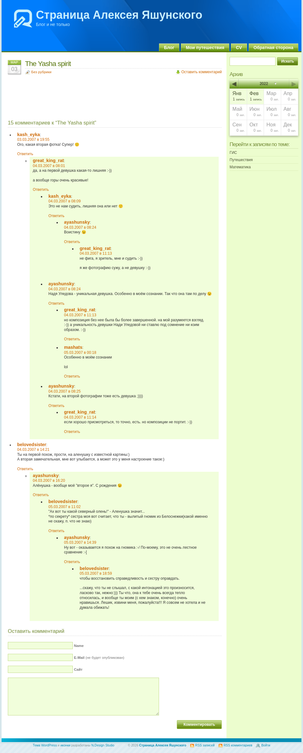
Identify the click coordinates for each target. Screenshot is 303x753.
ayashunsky (77, 222)
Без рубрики (41, 72)
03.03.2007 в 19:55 (33, 139)
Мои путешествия (205, 47)
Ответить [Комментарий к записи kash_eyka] (25, 154)
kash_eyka (28, 134)
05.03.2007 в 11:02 (64, 507)
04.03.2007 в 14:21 (33, 449)
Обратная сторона (273, 47)
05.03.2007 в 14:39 (80, 542)
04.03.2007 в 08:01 (49, 166)
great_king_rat (48, 160)
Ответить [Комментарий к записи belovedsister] (25, 469)
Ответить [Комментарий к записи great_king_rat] (41, 189)
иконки (65, 745)
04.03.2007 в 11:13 (96, 253)
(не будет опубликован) (99, 657)
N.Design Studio (102, 745)
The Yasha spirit (48, 63)
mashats (73, 347)
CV (239, 47)
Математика (240, 167)
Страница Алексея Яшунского (119, 14)
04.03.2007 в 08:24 (80, 227)
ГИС (233, 152)
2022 (264, 84)
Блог (169, 47)
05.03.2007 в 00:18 (80, 352)
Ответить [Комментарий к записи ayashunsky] (72, 242)
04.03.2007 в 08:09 (64, 201)
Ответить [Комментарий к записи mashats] (72, 376)
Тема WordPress (45, 745)
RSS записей (205, 745)
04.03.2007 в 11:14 (80, 417)
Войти (265, 745)
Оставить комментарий (201, 72)
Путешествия (241, 160)
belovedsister (31, 444)
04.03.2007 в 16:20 (49, 480)
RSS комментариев (238, 745)
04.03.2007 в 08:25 (64, 391)
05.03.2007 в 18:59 (96, 573)
